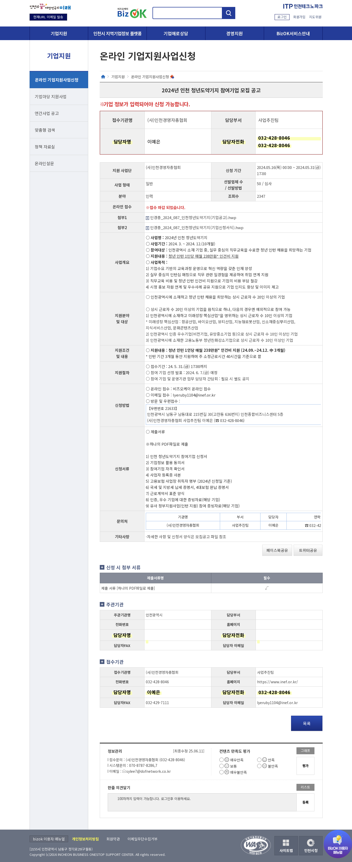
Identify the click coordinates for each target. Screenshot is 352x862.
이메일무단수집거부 (143, 838)
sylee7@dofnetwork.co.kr (148, 771)
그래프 (305, 750)
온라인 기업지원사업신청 (56, 80)
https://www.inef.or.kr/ (277, 681)
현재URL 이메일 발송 (48, 16)
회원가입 (299, 16)
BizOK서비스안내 (293, 33)
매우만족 (236, 759)
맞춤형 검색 (45, 130)
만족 (271, 759)
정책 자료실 (45, 146)
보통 (233, 766)
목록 (307, 723)
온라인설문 (44, 163)
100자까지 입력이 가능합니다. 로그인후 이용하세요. (202, 802)
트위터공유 (308, 550)
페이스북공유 (277, 550)
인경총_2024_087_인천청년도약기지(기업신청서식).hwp (194, 227)
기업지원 (59, 33)
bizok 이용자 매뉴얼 (49, 838)
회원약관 (113, 838)
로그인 (282, 16)
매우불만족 (238, 772)
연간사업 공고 (47, 113)
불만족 (273, 766)
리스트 (305, 787)
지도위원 (315, 16)
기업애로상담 (176, 33)
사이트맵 (286, 850)
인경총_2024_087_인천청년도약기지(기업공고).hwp (191, 217)
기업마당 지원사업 (51, 96)
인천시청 (311, 850)
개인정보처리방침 (85, 838)
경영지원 (234, 33)
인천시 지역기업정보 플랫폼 (117, 33)
